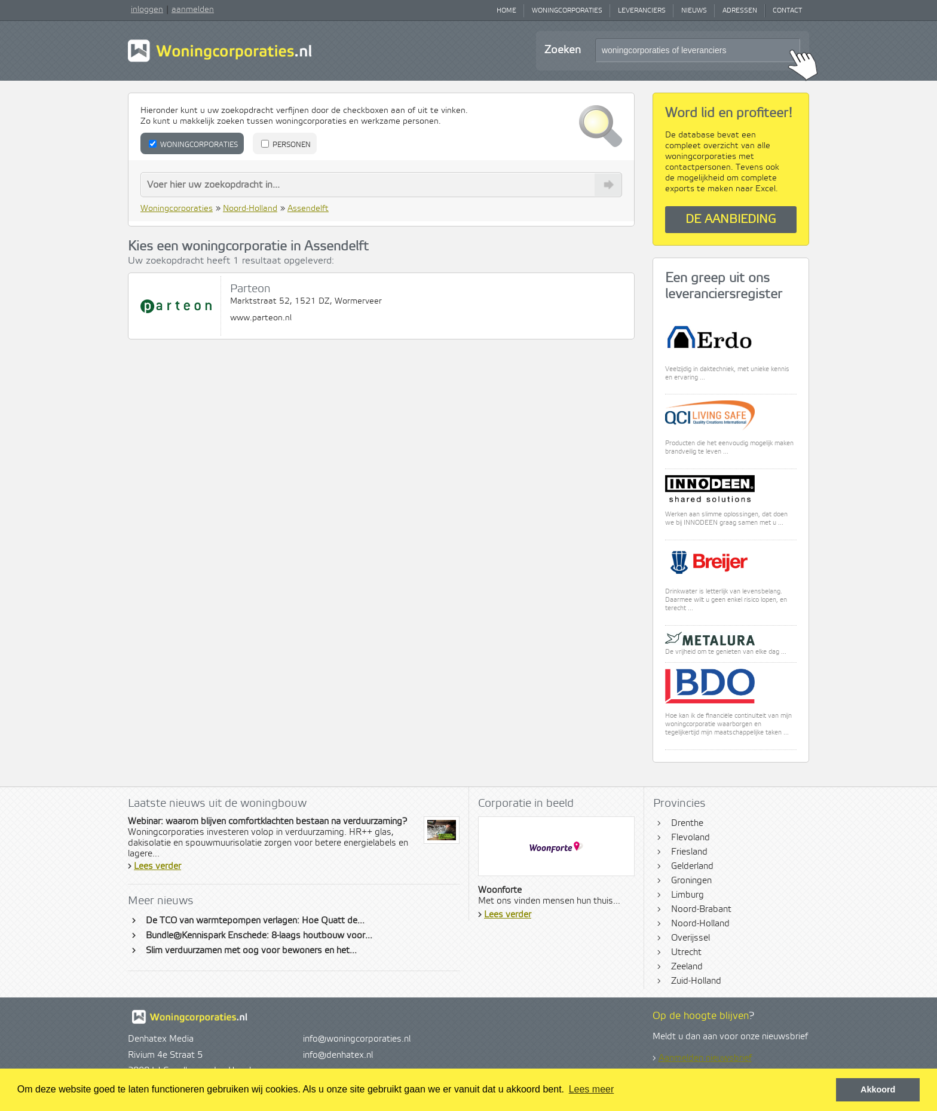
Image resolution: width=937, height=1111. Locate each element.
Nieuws (694, 11)
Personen (286, 144)
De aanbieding (730, 219)
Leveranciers (642, 11)
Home (506, 11)
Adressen (739, 11)
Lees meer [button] (591, 1089)
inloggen (147, 9)
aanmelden (193, 9)
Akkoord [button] (878, 1089)
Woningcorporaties (567, 11)
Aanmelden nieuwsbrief (705, 1058)
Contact (787, 11)
